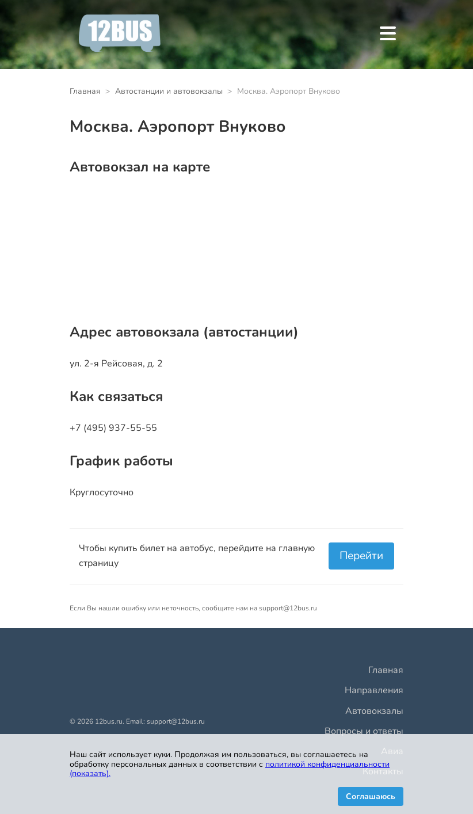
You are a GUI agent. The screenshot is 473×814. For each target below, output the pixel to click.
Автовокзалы (374, 711)
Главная (385, 670)
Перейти (361, 555)
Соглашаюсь (370, 796)
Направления (374, 690)
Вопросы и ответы (364, 731)
